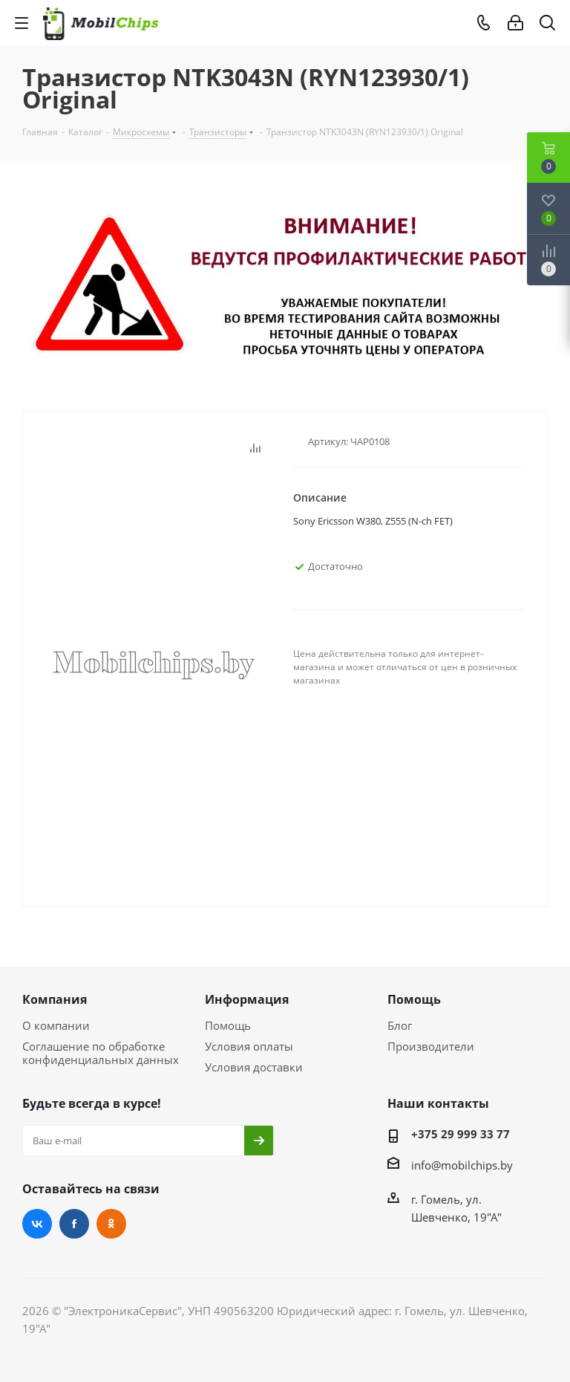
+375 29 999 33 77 (460, 1133)
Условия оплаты (249, 1046)
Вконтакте (37, 1224)
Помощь (228, 1025)
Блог (399, 1025)
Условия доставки (254, 1067)
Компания (54, 999)
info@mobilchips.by (462, 1165)
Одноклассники (111, 1224)
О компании (56, 1025)
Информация (247, 999)
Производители (430, 1046)
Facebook (74, 1224)
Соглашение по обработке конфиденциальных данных (100, 1053)
